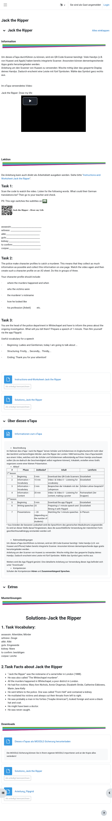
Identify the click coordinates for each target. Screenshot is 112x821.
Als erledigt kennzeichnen (17, 386)
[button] (62, 5)
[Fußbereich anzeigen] (104, 813)
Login (106, 4)
